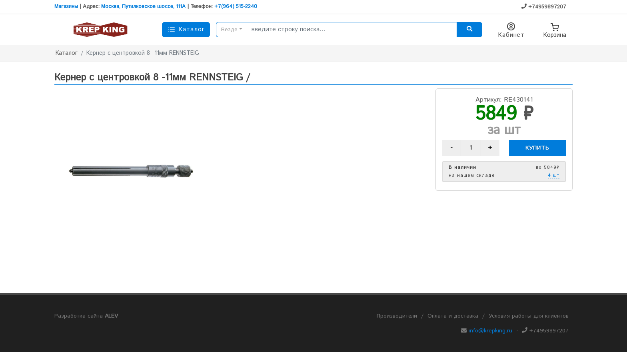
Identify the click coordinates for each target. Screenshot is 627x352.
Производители (397, 316)
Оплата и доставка (452, 316)
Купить (537, 148)
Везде (229, 30)
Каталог (67, 53)
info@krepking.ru (490, 331)
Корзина (554, 29)
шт (553, 176)
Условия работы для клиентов (529, 316)
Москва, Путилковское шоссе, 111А (143, 6)
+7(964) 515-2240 (235, 6)
